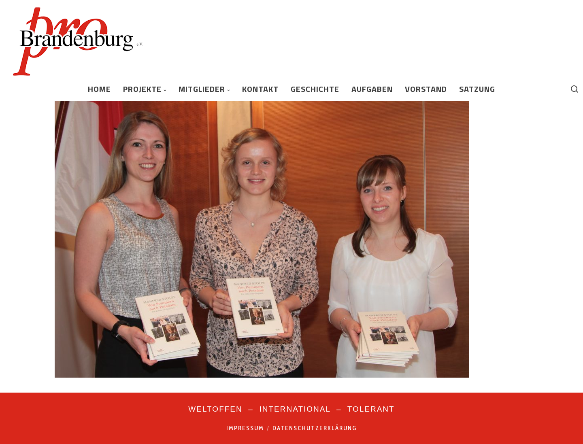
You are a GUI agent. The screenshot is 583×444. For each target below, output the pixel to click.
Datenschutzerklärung (314, 428)
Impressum (245, 428)
